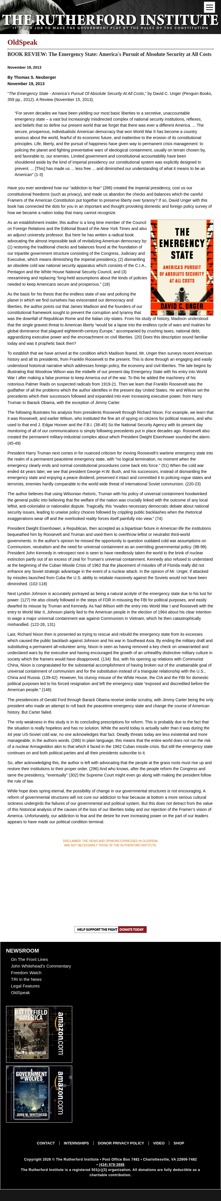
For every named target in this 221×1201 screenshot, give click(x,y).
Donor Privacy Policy (121, 1143)
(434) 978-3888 (112, 1165)
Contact (46, 1143)
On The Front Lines (29, 959)
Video (159, 1143)
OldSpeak (20, 992)
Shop (179, 1143)
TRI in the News (26, 979)
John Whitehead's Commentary (41, 966)
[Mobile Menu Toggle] (209, 7)
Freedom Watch (26, 972)
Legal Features (25, 985)
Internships (76, 1143)
